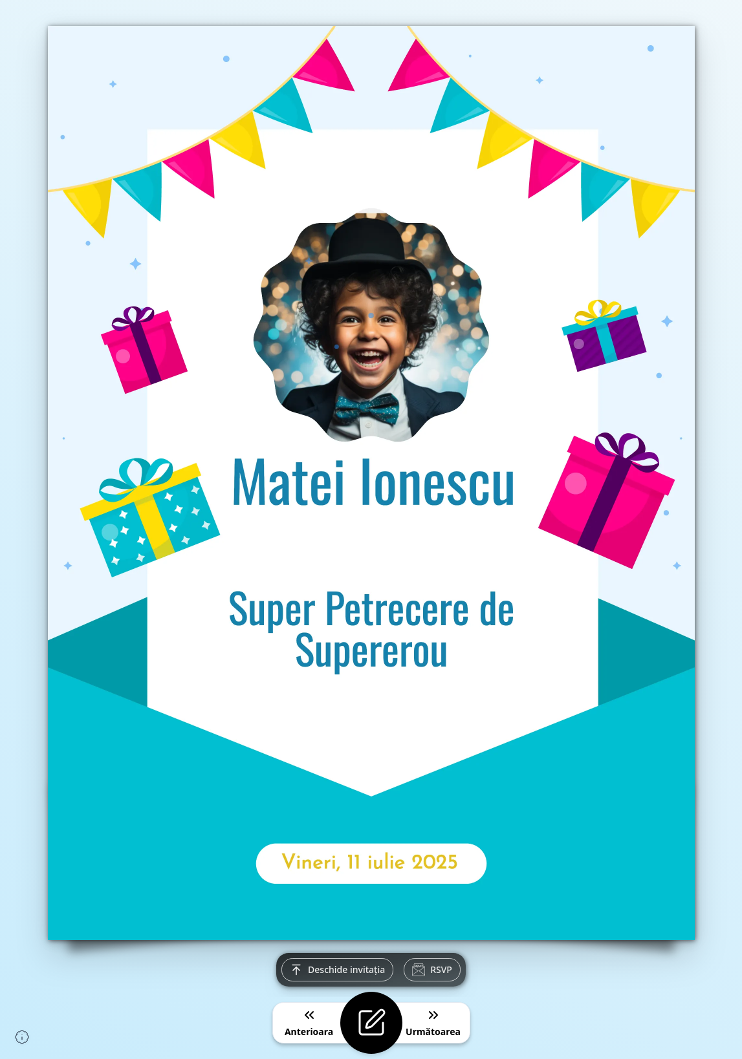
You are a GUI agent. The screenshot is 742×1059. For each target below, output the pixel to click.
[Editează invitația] (371, 1023)
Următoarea (433, 1022)
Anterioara (309, 1022)
